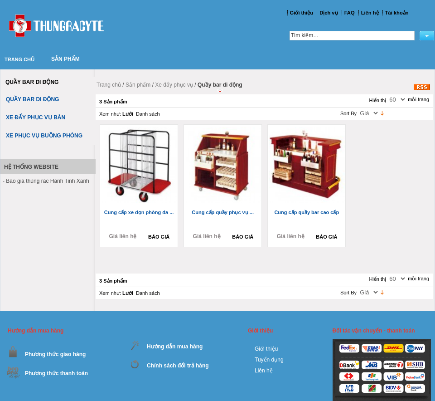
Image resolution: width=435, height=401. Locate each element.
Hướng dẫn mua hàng (175, 346)
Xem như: (110, 114)
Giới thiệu (266, 349)
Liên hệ (264, 370)
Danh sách (148, 114)
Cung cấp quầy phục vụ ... (223, 212)
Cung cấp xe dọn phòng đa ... (139, 212)
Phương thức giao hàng (55, 354)
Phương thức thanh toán (56, 373)
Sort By (348, 113)
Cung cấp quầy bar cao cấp (306, 212)
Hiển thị (377, 100)
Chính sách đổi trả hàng (178, 365)
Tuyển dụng (269, 360)
